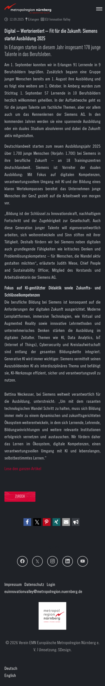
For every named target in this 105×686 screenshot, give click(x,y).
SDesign (64, 649)
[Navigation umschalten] (99, 9)
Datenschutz (34, 584)
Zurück (20, 496)
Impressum (13, 584)
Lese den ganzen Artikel (22, 468)
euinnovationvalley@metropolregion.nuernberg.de (43, 591)
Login (51, 584)
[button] (27, 522)
